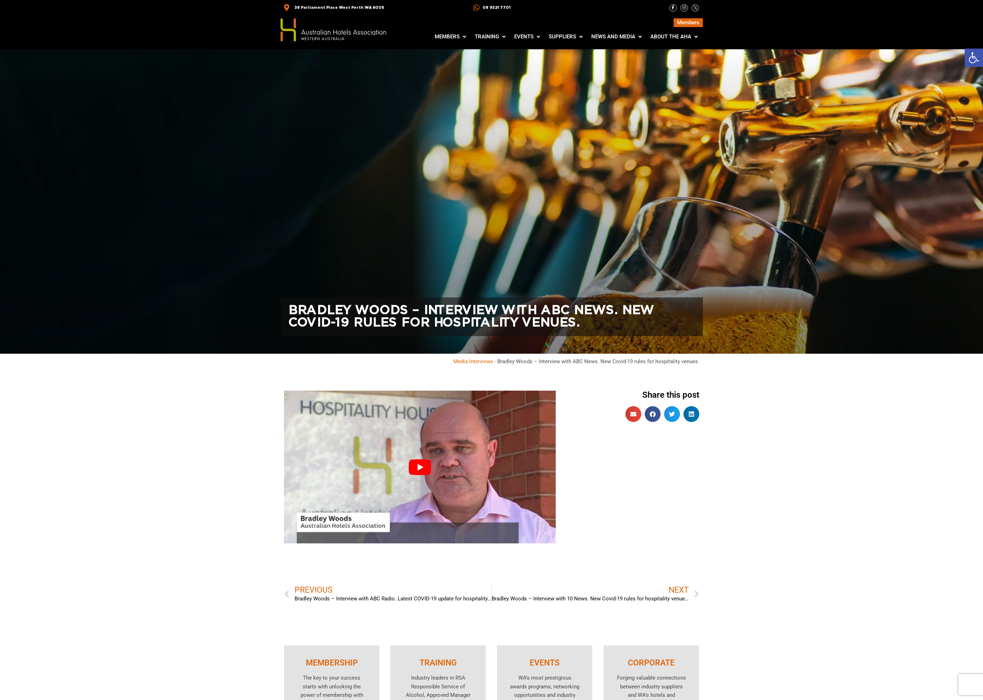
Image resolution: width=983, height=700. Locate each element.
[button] (974, 58)
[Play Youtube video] (420, 467)
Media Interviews (473, 361)
